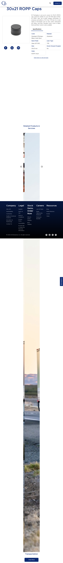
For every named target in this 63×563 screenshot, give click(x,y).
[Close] (8, 3)
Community (9, 213)
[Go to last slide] (21, 167)
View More (31, 559)
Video (48, 216)
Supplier (20, 209)
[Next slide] (42, 167)
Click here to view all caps (41, 57)
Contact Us (57, 3)
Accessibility (21, 223)
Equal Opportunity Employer (39, 213)
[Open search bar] (50, 3)
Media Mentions (50, 211)
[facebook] (6, 48)
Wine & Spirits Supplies (29, 219)
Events (48, 213)
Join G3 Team (39, 209)
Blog (48, 209)
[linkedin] (12, 48)
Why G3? (8, 209)
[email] (18, 48)
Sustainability (9, 211)
